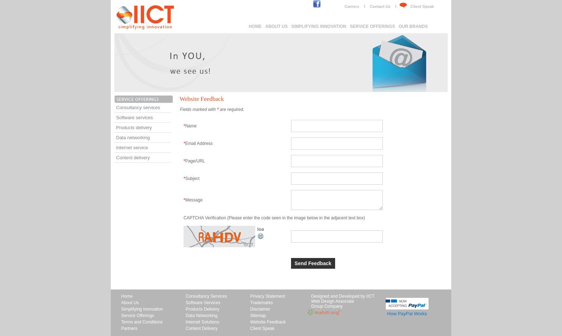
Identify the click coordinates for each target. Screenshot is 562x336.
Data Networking (202, 315)
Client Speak (422, 6)
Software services (134, 117)
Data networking (133, 137)
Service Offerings (372, 26)
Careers (351, 6)
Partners (129, 328)
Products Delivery (202, 309)
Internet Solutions (202, 322)
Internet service (132, 147)
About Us (276, 26)
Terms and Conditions (142, 322)
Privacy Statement (267, 296)
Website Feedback (268, 322)
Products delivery (134, 127)
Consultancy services (138, 107)
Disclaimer (260, 309)
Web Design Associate (332, 301)
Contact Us (380, 6)
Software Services (203, 302)
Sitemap (258, 315)
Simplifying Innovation (319, 26)
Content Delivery (202, 328)
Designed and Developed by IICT (343, 296)
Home (255, 26)
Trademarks (261, 302)
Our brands (413, 26)
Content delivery (133, 157)
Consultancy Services (206, 296)
